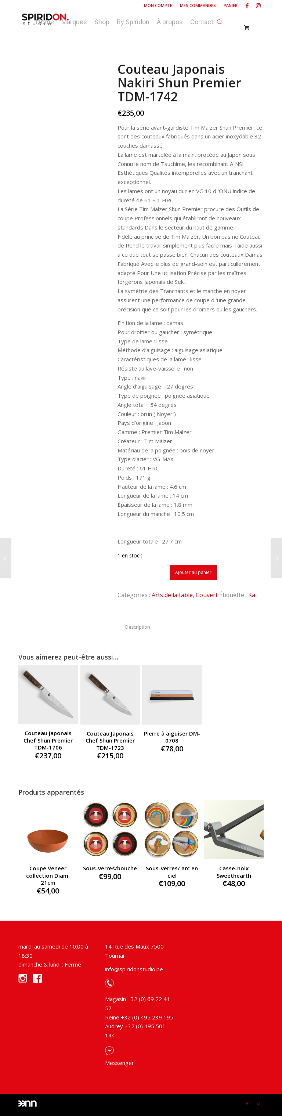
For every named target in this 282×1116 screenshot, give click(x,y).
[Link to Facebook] (247, 5)
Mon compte (158, 5)
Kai (252, 595)
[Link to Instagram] (258, 5)
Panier (231, 5)
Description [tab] (137, 627)
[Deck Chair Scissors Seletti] (5, 558)
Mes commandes (198, 5)
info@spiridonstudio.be (134, 969)
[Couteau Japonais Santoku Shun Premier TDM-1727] (276, 558)
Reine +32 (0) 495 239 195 (139, 1017)
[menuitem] (158, 5)
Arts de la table (172, 595)
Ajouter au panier (193, 572)
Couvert (207, 595)
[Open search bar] (219, 20)
